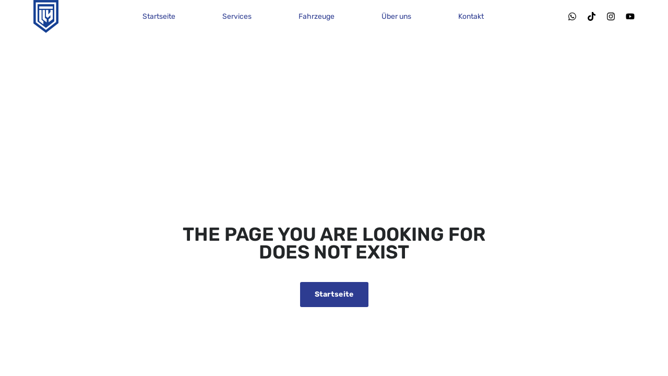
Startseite (158, 16)
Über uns (396, 16)
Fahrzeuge (317, 16)
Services (237, 16)
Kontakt (471, 16)
